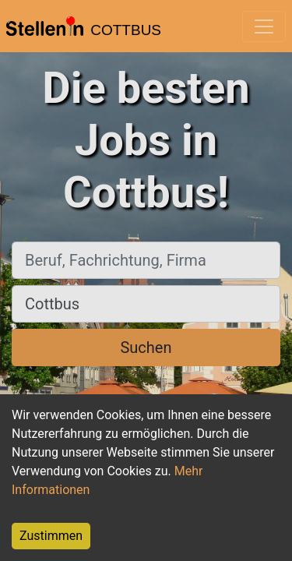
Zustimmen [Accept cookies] (51, 535)
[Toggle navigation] (264, 26)
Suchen (145, 347)
